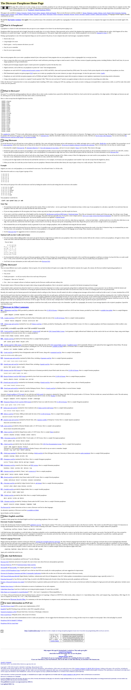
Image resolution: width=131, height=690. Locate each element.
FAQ (34, 567)
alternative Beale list (32, 148)
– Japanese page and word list (10, 420)
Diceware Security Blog (17, 599)
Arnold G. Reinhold (6, 662)
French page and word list (11, 388)
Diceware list (20, 148)
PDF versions (34, 465)
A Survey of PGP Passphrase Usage (10, 570)
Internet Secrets (60, 217)
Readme (53, 396)
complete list (6, 134)
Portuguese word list (9, 459)
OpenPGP (3, 609)
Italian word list (42, 408)
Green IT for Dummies (65, 652)
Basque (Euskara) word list (11, 376)
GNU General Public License (56, 331)
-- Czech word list (8, 331)
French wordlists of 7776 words (15, 394)
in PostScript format (30, 137)
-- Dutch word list (8, 444)
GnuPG (103, 73)
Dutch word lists (23, 448)
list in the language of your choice (50, 148)
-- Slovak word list (7, 477)
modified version (72, 345)
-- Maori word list (8, 432)
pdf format (50, 408)
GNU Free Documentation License (52, 444)
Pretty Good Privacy (6, 614)
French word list (50, 388)
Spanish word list (44, 364)
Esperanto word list (46, 358)
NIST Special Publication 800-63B (10, 576)
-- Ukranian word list (9, 501)
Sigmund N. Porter (102, 33)
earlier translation (85, 453)
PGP (31, 73)
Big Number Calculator (14, 20)
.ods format (38, 483)
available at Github (57, 346)
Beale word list (31, 564)
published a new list (35, 525)
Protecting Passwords (6, 579)
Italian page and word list (10, 408)
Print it (77, 148)
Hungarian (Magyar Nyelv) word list (14, 402)
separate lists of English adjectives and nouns (48, 541)
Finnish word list (45, 382)
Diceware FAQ (114, 152)
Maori (51, 432)
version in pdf (36, 331)
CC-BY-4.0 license (52, 310)
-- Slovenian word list (8, 483)
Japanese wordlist (42, 420)
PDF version (18, 345)
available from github (106, 310)
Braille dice (103, 143)
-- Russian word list (8, 471)
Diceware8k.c (13, 567)
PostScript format (73, 214)
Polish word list (38, 453)
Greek (8, 352)
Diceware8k (4, 567)
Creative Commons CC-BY (69, 674)
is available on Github (33, 510)
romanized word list (56, 352)
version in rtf (32, 471)
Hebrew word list (8, 414)
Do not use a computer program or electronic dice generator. (78, 145)
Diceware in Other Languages (16, 307)
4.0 (76, 674)
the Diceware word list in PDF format (57, 214)
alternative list (45, 135)
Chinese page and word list (11, 324)
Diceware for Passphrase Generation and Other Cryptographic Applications (21, 573)
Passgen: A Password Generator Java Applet (12, 582)
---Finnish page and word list (10, 382)
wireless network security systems (31, 70)
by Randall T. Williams (11, 620)
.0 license (97, 668)
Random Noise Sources (7, 586)
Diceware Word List (6, 564)
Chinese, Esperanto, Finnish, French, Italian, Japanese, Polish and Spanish (36, 13)
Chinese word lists (37, 324)
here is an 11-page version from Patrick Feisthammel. (97, 215)
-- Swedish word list (7, 489)
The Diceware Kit (5, 507)
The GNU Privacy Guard (7, 606)
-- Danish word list (7, 338)
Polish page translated (10, 453)
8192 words (40, 394)
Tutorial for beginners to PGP (8, 612)
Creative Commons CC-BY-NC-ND (84, 668)
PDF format (17, 370)
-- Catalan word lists (7, 318)
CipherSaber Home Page (7, 589)
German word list (9, 345)
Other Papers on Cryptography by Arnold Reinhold (14, 592)
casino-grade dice (7, 145)
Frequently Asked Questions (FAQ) (39, 10)
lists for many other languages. (103, 135)
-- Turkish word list (8, 495)
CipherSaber (54, 641)
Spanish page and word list (11, 364)
